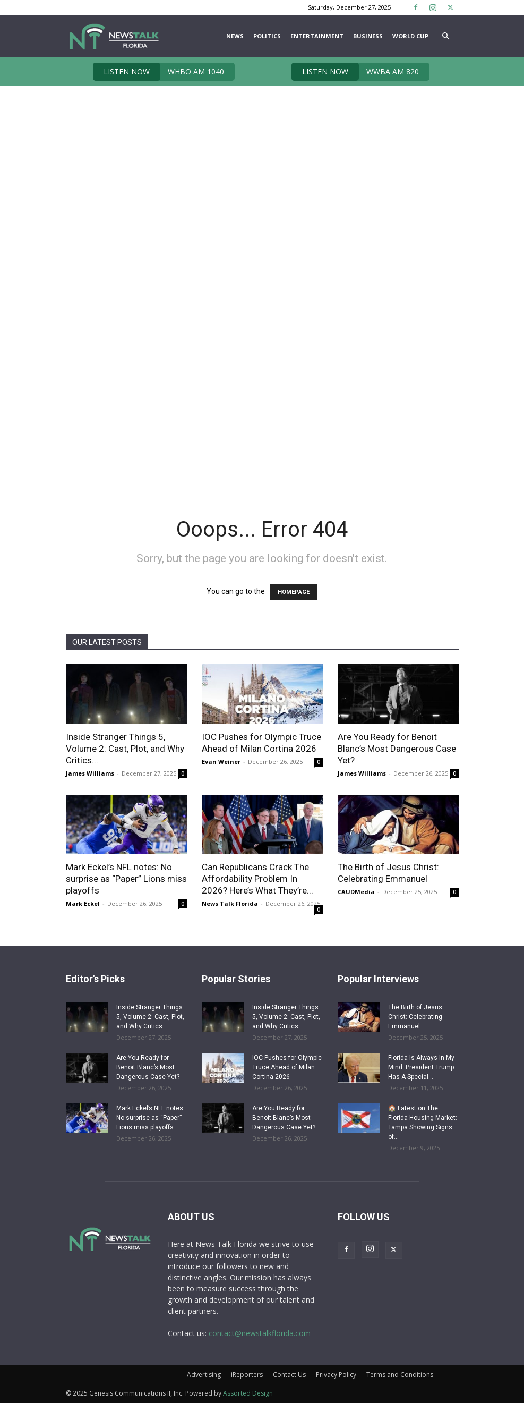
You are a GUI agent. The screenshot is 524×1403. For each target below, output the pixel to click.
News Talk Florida (230, 903)
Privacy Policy (336, 1374)
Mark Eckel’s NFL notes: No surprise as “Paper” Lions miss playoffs (126, 879)
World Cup (410, 36)
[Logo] (113, 36)
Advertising (204, 1374)
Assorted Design (248, 1393)
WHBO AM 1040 (158, 72)
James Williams (90, 773)
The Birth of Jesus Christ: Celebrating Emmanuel (415, 1017)
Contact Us (289, 1374)
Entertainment (316, 36)
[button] (446, 36)
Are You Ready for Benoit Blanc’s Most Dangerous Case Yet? (397, 749)
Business (368, 36)
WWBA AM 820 (355, 72)
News (235, 36)
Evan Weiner (221, 762)
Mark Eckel (83, 903)
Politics (267, 36)
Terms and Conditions (399, 1374)
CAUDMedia (356, 892)
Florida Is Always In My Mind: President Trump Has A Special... (421, 1067)
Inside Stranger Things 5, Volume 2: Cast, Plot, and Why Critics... (125, 749)
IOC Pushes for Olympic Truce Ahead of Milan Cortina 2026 (287, 1067)
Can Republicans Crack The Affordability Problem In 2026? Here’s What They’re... (257, 879)
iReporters (247, 1374)
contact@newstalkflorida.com (260, 1333)
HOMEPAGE (294, 592)
